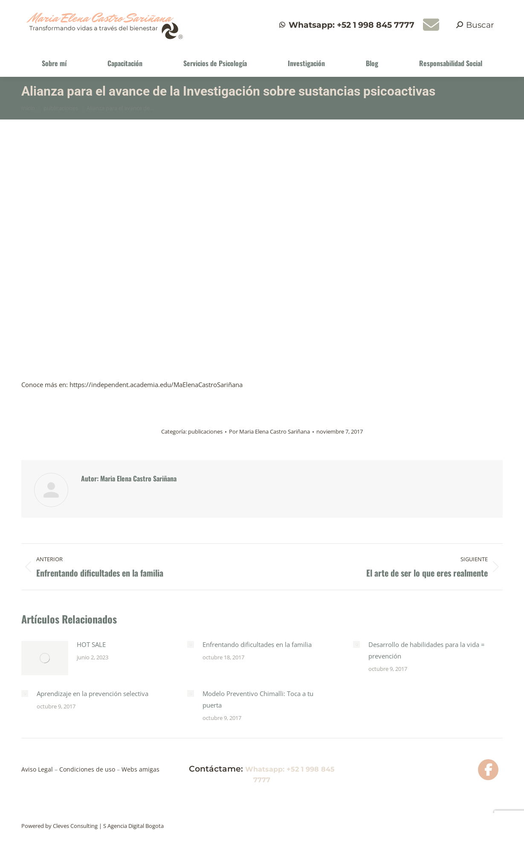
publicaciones (205, 431)
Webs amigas (139, 769)
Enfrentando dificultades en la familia (257, 644)
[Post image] (44, 658)
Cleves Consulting (75, 826)
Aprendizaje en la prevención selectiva (92, 693)
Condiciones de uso (88, 769)
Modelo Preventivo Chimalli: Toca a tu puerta (258, 699)
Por (269, 431)
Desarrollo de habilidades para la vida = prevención (426, 650)
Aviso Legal (38, 769)
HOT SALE (91, 644)
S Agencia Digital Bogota (133, 826)
